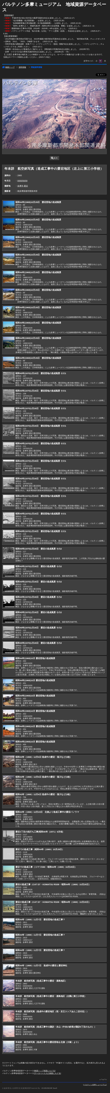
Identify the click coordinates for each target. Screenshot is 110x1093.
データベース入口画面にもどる (47, 1073)
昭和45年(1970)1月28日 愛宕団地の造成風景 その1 (40, 373)
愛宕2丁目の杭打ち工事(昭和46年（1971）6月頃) (39, 831)
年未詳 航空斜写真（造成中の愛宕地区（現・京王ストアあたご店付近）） (52, 1011)
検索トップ (8, 67)
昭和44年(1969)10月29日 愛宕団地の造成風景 (38, 202)
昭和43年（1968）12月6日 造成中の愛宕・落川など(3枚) (42, 757)
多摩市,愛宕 (22, 186)
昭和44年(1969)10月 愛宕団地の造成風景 (35, 658)
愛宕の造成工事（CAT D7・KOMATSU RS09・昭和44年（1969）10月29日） (53, 884)
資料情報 (22, 67)
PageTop (104, 1079)
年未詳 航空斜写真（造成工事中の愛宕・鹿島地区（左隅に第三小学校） (50, 996)
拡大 (54, 158)
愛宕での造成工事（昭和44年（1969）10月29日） (39, 849)
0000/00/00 (22, 181)
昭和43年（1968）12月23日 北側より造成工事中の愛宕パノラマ (47, 812)
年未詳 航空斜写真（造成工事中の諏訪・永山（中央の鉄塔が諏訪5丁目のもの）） (55, 1027)
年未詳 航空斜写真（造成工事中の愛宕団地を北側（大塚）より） (47, 1042)
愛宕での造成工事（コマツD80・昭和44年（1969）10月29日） (46, 867)
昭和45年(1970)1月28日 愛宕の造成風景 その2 (38, 549)
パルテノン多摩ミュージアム (95, 1085)
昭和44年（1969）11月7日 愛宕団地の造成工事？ (40, 919)
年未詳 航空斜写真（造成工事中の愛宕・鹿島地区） (41, 981)
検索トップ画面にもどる (44, 1071)
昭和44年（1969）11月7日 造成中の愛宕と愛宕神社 (41, 965)
